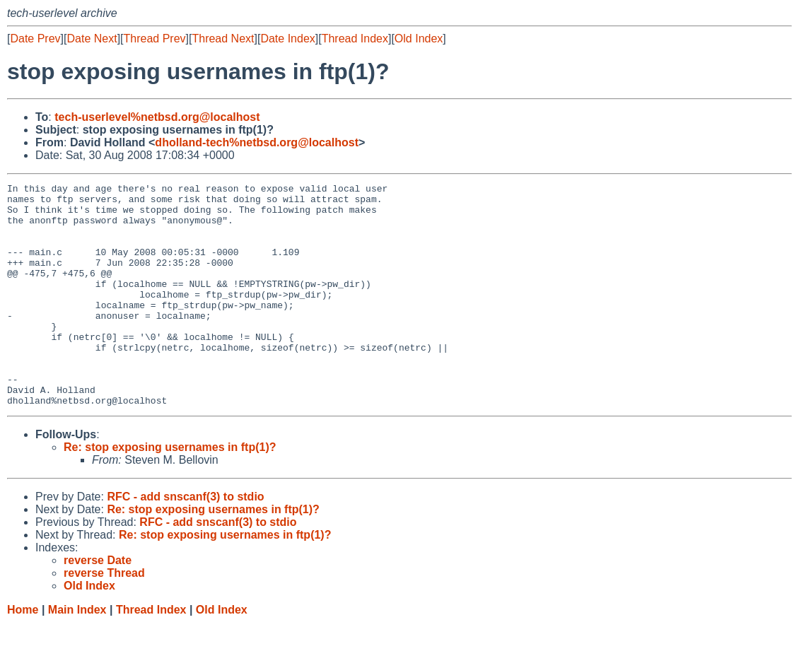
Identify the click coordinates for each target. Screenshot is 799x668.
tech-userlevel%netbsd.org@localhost (156, 117)
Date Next (91, 39)
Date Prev (35, 39)
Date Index (287, 39)
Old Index (419, 39)
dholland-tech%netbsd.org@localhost (256, 142)
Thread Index (355, 39)
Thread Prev (155, 39)
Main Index (77, 654)
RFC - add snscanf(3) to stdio (185, 541)
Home (22, 654)
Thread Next (223, 39)
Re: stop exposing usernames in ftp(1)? (170, 492)
